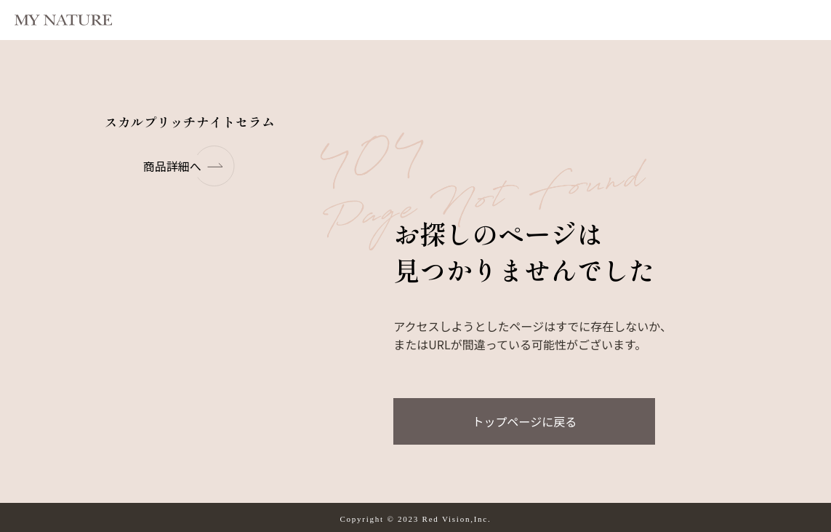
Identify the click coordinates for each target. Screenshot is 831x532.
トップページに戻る (524, 421)
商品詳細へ (189, 166)
